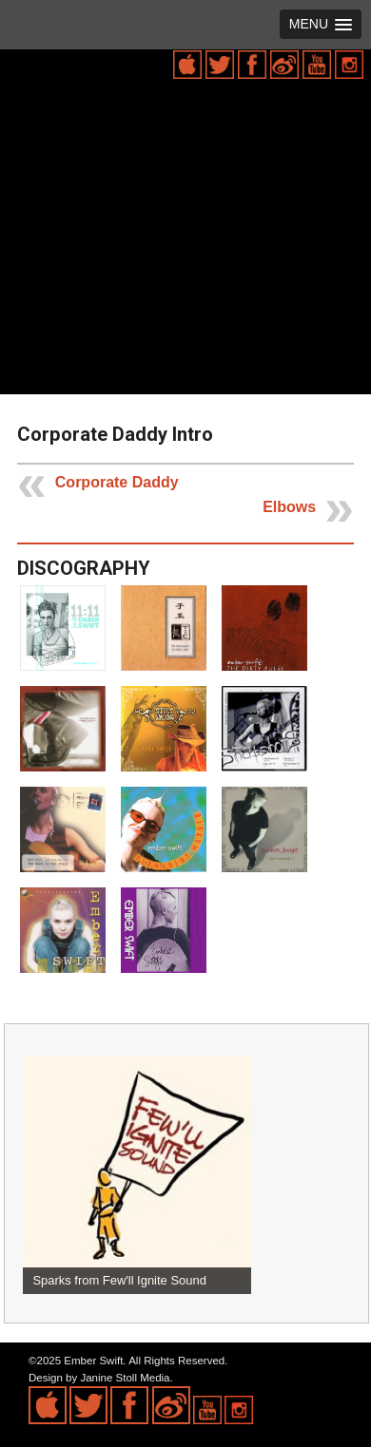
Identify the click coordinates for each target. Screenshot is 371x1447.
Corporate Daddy (117, 482)
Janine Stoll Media (124, 1377)
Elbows (289, 507)
